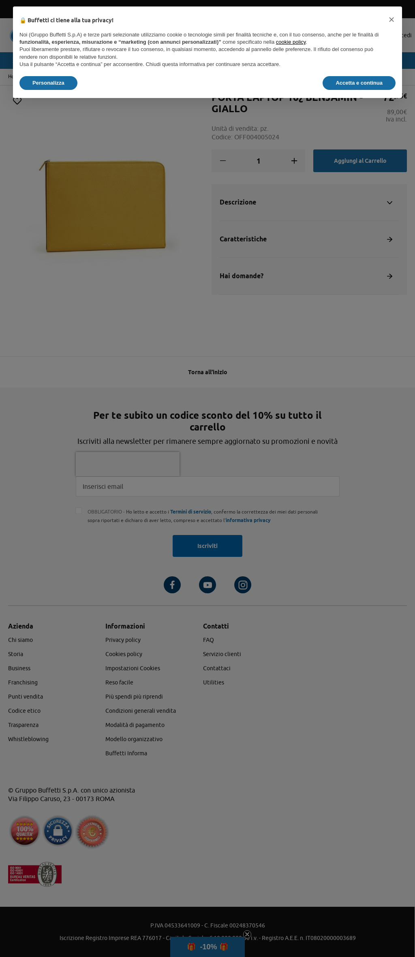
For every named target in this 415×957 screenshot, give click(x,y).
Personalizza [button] (48, 83)
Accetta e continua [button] (359, 83)
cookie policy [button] (291, 42)
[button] (391, 19)
